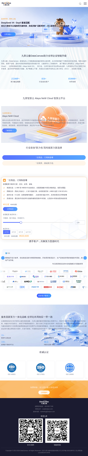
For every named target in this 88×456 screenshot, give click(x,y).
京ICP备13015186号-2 (68, 450)
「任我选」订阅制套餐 (44, 169)
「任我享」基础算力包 (44, 175)
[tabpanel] (44, 27)
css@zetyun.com (47, 409)
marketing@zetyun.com (47, 411)
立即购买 (10, 263)
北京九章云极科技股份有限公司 (51, 450)
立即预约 (44, 400)
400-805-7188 (49, 406)
